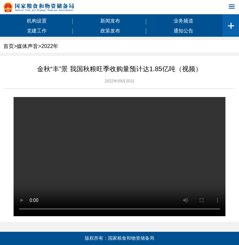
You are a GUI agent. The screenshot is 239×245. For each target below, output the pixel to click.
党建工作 (37, 30)
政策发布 (110, 30)
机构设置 (37, 21)
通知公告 (183, 30)
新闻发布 (110, 21)
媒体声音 (27, 46)
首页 (8, 46)
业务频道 (183, 21)
